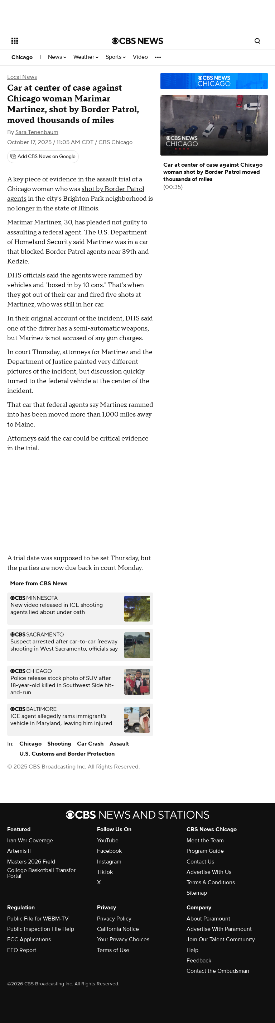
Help (192, 950)
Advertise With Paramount (219, 929)
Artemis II (19, 851)
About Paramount (208, 919)
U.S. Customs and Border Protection (67, 753)
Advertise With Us (209, 872)
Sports (116, 57)
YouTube (108, 840)
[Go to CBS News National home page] (137, 40)
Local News (22, 77)
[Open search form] (257, 41)
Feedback (199, 960)
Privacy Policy (114, 919)
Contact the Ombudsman (218, 971)
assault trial (113, 179)
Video (140, 57)
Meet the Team (205, 840)
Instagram (109, 862)
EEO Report (21, 950)
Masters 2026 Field (31, 862)
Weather (85, 57)
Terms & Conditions (211, 882)
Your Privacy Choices (123, 939)
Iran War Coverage (30, 840)
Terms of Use (113, 950)
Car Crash (90, 743)
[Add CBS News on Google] (43, 156)
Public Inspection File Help (40, 929)
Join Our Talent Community (221, 939)
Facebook (109, 851)
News (57, 57)
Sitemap (197, 893)
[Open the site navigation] (53, 41)
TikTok (105, 872)
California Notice (118, 929)
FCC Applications (29, 939)
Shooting (59, 743)
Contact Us (200, 862)
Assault (119, 743)
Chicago (22, 57)
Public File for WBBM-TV (38, 919)
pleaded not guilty (113, 222)
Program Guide (205, 851)
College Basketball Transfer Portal (41, 873)
